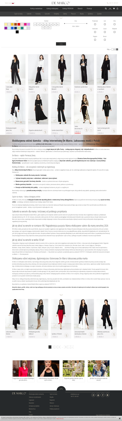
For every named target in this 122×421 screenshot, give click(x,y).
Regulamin (52, 400)
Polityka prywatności (54, 409)
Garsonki (47, 14)
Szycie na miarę (18, 14)
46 (54, 24)
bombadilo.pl (101, 415)
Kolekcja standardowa (36, 8)
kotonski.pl (108, 415)
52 (46, 28)
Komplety (56, 14)
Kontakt (31, 415)
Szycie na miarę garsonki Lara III (103, 129)
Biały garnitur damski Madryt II (34, 88)
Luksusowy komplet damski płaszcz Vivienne (80, 333)
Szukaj (61, 44)
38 (41, 24)
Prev (14, 372)
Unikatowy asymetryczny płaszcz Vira (103, 333)
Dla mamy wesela (24, 254)
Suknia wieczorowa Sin (78, 127)
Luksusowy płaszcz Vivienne (10, 333)
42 (48, 24)
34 (35, 24)
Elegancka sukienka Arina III (35, 130)
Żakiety (65, 14)
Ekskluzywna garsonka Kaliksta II (34, 333)
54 (49, 28)
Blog (30, 412)
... (62, 347)
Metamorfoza (32, 409)
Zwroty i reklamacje (54, 406)
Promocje (89, 8)
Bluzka (82, 14)
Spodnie (99, 14)
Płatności (52, 403)
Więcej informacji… (60, 418)
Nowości (80, 8)
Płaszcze (73, 14)
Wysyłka (51, 397)
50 (43, 28)
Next (107, 372)
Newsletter (31, 403)
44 (51, 24)
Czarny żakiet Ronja (9, 88)
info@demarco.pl (75, 394)
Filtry (109, 49)
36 (38, 24)
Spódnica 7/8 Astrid (57, 334)
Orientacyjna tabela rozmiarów (36, 394)
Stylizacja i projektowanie (35, 397)
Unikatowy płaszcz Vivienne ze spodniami (104, 88)
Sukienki (29, 14)
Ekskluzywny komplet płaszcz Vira (11, 129)
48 (57, 24)
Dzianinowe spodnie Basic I (81, 88)
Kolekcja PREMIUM (68, 8)
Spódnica (90, 14)
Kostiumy (38, 14)
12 (65, 347)
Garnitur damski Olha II (57, 130)
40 (44, 24)
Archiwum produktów (34, 406)
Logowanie (31, 400)
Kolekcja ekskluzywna (52, 8)
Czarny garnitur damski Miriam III (57, 88)
